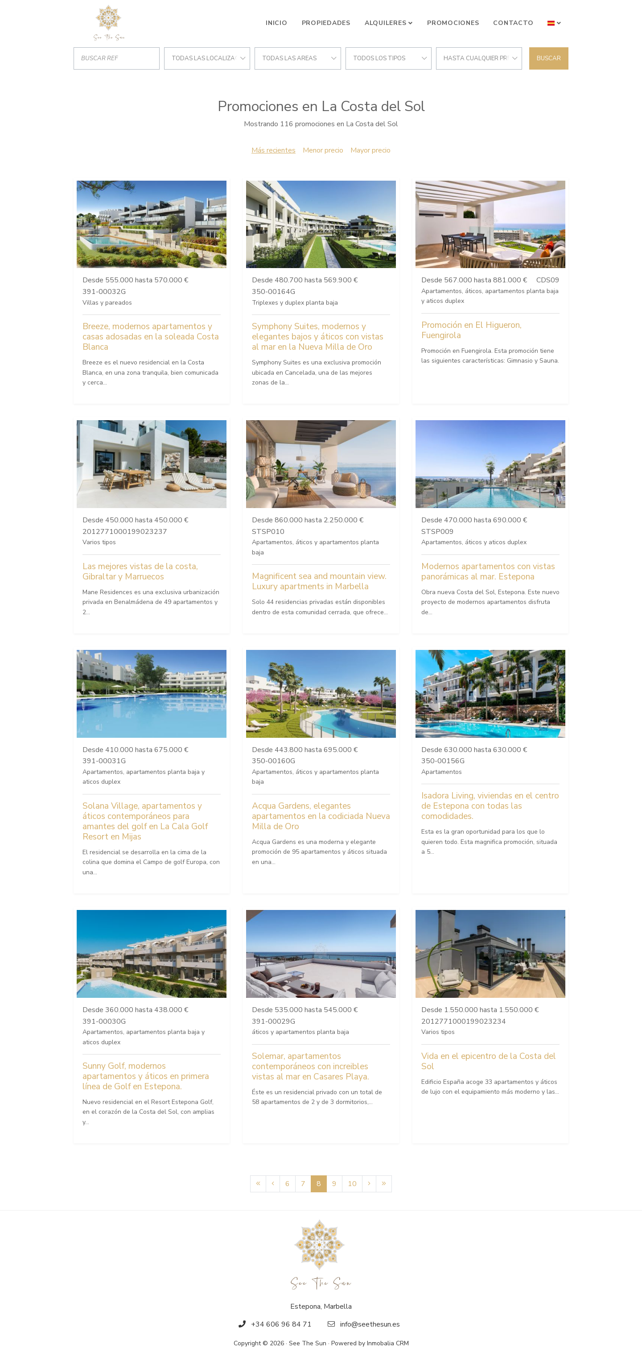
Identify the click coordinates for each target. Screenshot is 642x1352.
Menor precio (323, 150)
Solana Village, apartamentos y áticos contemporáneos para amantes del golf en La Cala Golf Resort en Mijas (145, 821)
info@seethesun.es (370, 1324)
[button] (554, 23)
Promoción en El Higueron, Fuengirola (471, 330)
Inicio (277, 23)
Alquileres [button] (386, 23)
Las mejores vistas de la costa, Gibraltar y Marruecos (140, 572)
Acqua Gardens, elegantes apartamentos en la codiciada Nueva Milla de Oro (321, 816)
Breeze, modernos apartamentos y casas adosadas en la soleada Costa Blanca (150, 337)
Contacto (513, 23)
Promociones (453, 23)
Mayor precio (370, 150)
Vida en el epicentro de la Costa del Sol (488, 1061)
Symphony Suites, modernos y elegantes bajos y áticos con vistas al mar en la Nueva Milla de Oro (317, 337)
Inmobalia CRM (388, 1343)
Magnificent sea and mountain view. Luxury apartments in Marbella (319, 581)
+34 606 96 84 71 (281, 1324)
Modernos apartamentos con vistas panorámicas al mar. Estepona (488, 572)
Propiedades (326, 23)
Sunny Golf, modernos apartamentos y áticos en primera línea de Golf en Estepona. (145, 1076)
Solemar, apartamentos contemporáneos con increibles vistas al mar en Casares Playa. (310, 1066)
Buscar (549, 58)
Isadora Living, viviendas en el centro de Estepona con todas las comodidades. (490, 806)
